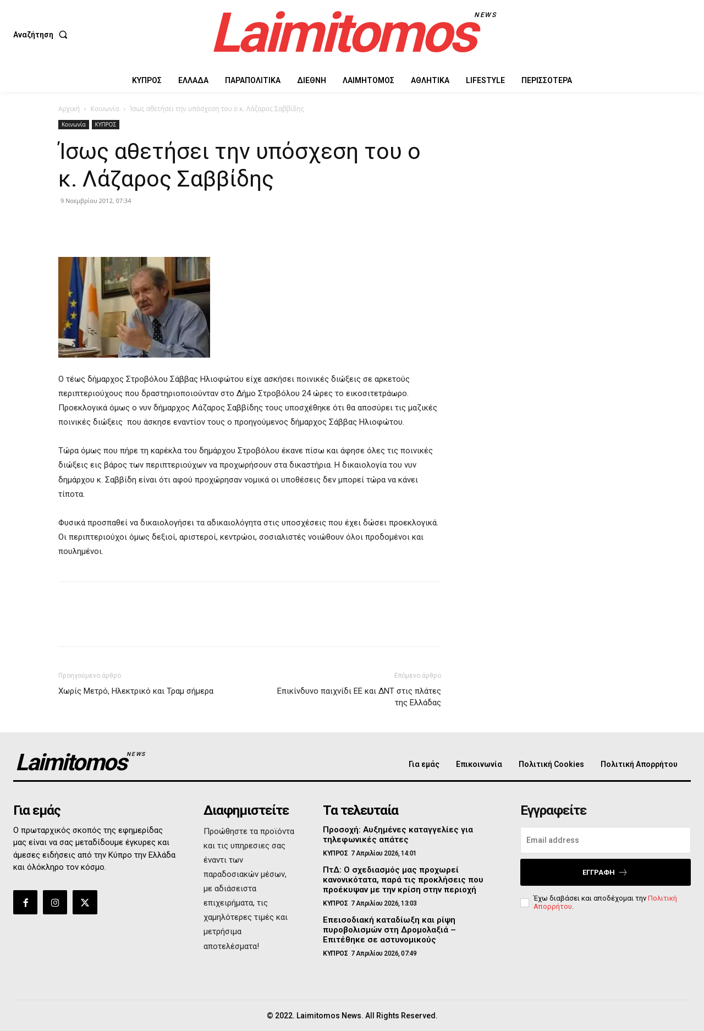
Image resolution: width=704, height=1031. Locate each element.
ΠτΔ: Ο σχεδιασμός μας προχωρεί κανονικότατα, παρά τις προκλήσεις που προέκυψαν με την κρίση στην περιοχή (403, 880)
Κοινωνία (104, 108)
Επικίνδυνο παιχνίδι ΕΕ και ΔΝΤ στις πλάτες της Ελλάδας (359, 697)
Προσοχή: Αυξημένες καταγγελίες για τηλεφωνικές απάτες (398, 834)
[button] (42, 34)
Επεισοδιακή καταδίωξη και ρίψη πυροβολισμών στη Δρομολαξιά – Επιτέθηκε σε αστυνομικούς (389, 930)
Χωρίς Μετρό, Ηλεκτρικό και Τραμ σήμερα (135, 691)
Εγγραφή (605, 872)
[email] (605, 840)
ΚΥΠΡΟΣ (105, 124)
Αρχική (69, 108)
